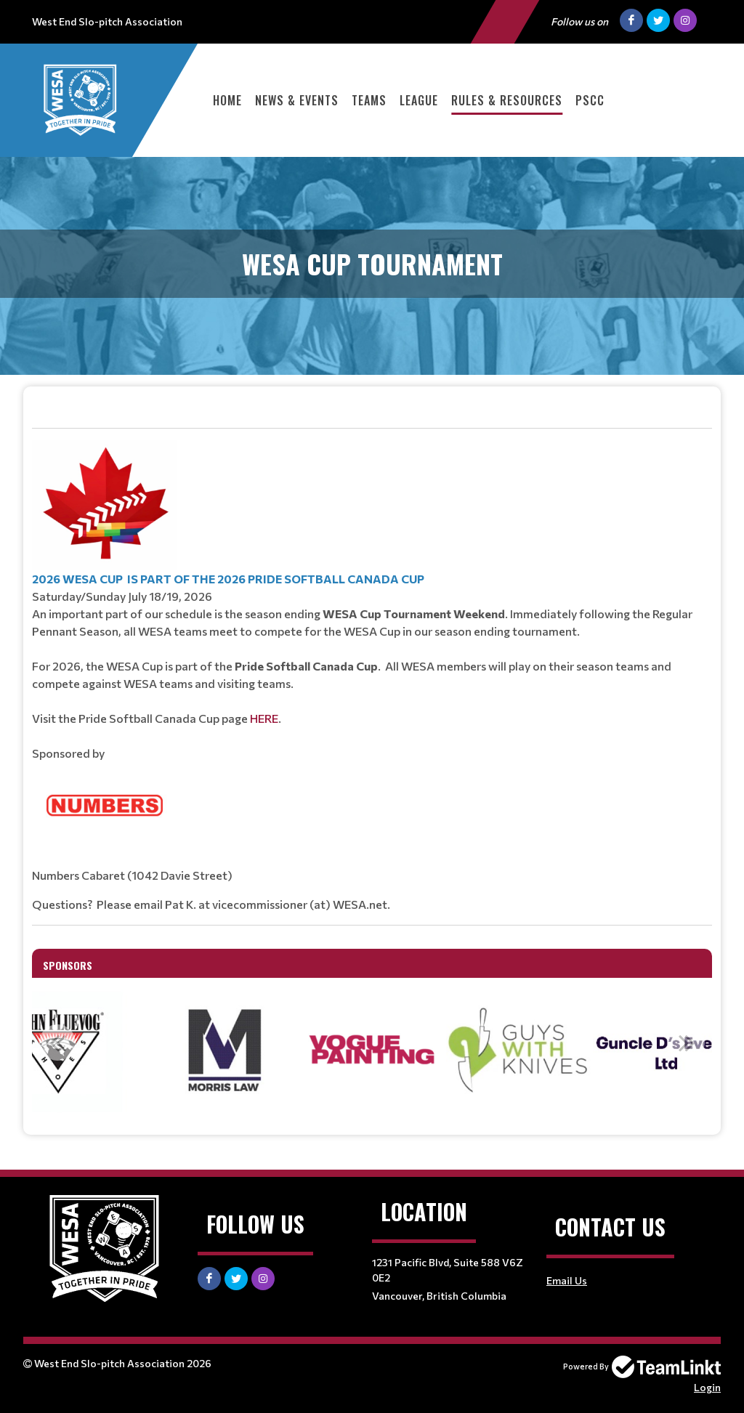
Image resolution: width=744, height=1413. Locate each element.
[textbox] (372, 662)
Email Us (566, 1280)
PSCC (589, 100)
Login (707, 1387)
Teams (369, 100)
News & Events (297, 100)
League (419, 100)
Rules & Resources (506, 100)
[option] (225, 1050)
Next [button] (686, 1042)
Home (227, 100)
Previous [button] (57, 1042)
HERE (264, 718)
